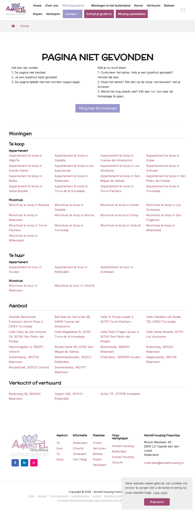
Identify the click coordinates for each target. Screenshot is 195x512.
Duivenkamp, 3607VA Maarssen (24, 359)
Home (37, 5)
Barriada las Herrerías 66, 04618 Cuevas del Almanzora (73, 321)
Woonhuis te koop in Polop (119, 215)
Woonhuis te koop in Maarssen (23, 217)
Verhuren (153, 5)
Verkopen (53, 14)
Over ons (51, 5)
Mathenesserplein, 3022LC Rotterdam (73, 359)
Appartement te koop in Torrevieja (162, 188)
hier (153, 91)
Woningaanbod (74, 5)
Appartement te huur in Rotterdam (71, 269)
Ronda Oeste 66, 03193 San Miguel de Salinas (74, 349)
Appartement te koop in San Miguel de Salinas (120, 178)
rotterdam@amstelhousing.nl (164, 463)
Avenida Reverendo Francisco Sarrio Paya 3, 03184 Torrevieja (26, 321)
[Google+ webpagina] (34, 462)
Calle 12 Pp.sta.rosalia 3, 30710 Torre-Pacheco (117, 319)
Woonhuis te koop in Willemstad (160, 228)
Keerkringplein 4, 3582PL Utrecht (26, 349)
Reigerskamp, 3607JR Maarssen (161, 359)
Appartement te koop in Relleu (25, 178)
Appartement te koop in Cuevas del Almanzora (116, 158)
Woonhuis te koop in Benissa (29, 205)
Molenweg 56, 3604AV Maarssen (25, 396)
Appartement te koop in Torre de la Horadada (71, 188)
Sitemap (42, 496)
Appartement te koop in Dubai (162, 158)
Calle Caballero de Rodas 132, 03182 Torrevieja (163, 319)
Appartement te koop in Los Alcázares (119, 168)
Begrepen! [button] (157, 501)
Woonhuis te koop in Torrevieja (69, 228)
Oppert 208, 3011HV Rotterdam (69, 396)
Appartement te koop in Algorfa (25, 158)
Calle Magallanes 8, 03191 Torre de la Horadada (72, 334)
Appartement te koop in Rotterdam (71, 178)
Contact (72, 14)
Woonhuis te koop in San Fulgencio (163, 217)
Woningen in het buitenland (110, 5)
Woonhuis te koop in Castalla (69, 207)
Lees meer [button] (160, 492)
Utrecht (78, 448)
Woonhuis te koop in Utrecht (120, 225)
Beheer (169, 5)
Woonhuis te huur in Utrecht (74, 285)
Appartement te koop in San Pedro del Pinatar (166, 178)
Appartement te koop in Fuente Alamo (25, 168)
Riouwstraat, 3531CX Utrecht (29, 367)
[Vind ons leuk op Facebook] (15, 462)
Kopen (37, 14)
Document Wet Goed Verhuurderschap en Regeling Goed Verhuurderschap (97, 500)
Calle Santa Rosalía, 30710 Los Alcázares (164, 334)
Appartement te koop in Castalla (71, 158)
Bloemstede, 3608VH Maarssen (115, 349)
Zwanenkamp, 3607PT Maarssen (70, 369)
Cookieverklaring (80, 496)
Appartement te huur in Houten (25, 269)
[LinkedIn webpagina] (24, 462)
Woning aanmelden (132, 14)
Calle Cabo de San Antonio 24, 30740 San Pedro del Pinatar (27, 336)
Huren (138, 5)
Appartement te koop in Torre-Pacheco (116, 188)
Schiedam (79, 454)
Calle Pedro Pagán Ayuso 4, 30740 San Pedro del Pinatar (120, 336)
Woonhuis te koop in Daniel (119, 205)
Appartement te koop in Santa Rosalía (25, 188)
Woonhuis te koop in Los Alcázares (163, 207)
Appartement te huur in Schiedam (116, 269)
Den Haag (80, 459)
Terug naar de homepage (98, 108)
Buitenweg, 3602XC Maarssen (159, 349)
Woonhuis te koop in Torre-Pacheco (28, 228)
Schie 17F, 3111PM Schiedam (120, 394)
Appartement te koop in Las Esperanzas (74, 168)
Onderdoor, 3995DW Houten (120, 357)
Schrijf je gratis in (99, 14)
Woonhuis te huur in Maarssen (23, 288)
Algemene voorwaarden (117, 496)
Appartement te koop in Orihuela (162, 168)
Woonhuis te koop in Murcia (74, 215)
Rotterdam (80, 443)
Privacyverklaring (59, 496)
